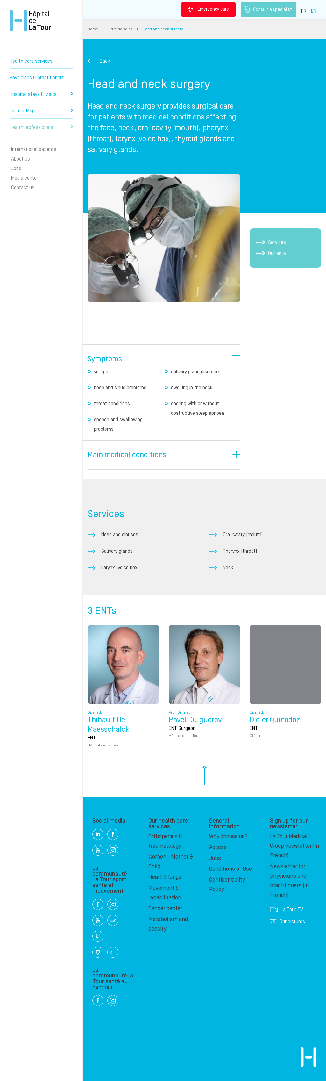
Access (218, 847)
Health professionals (41, 127)
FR (304, 11)
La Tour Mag (41, 111)
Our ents (271, 253)
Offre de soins (120, 29)
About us (20, 159)
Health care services (31, 61)
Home (93, 29)
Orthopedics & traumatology (165, 841)
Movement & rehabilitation (164, 893)
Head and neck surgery (163, 29)
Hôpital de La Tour (30, 20)
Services (271, 242)
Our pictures (287, 922)
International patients (33, 149)
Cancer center (165, 908)
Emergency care (208, 9)
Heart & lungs (164, 877)
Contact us (22, 188)
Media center (24, 178)
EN (313, 11)
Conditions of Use (230, 869)
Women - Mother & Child (170, 862)
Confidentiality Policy (227, 884)
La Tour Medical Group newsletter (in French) (294, 846)
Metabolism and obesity (168, 924)
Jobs (16, 168)
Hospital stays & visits (41, 94)
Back (99, 61)
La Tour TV (286, 909)
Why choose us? (228, 836)
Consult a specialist (268, 9)
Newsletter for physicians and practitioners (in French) (289, 880)
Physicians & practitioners (37, 78)
